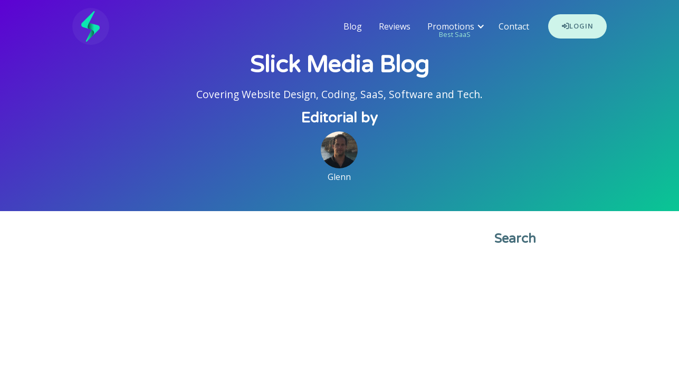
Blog (352, 26)
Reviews (394, 26)
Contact (514, 26)
